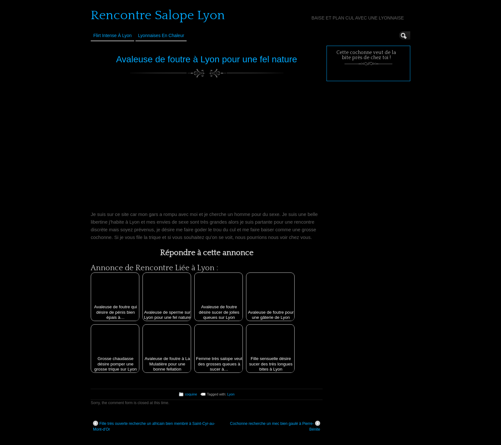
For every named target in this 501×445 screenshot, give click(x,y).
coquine (191, 394)
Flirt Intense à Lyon (112, 35)
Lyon (231, 394)
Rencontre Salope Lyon (158, 15)
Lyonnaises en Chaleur (161, 35)
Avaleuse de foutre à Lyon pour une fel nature (206, 59)
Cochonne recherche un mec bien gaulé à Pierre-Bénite (275, 426)
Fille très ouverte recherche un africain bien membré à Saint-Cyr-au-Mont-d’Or (154, 426)
